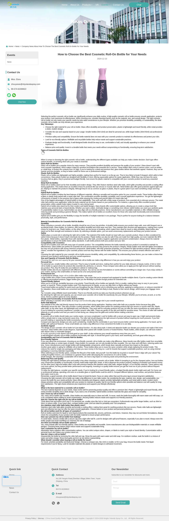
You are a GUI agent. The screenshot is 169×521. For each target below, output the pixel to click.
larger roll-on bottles (66, 276)
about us (74, 5)
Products (13, 484)
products (87, 5)
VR (97, 5)
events (105, 5)
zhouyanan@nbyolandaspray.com (25, 84)
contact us (118, 5)
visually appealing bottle (51, 333)
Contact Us (14, 492)
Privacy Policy (30, 518)
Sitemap (41, 518)
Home (64, 5)
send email (121, 503)
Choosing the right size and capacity (54, 260)
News (17, 46)
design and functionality (83, 301)
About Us (13, 479)
